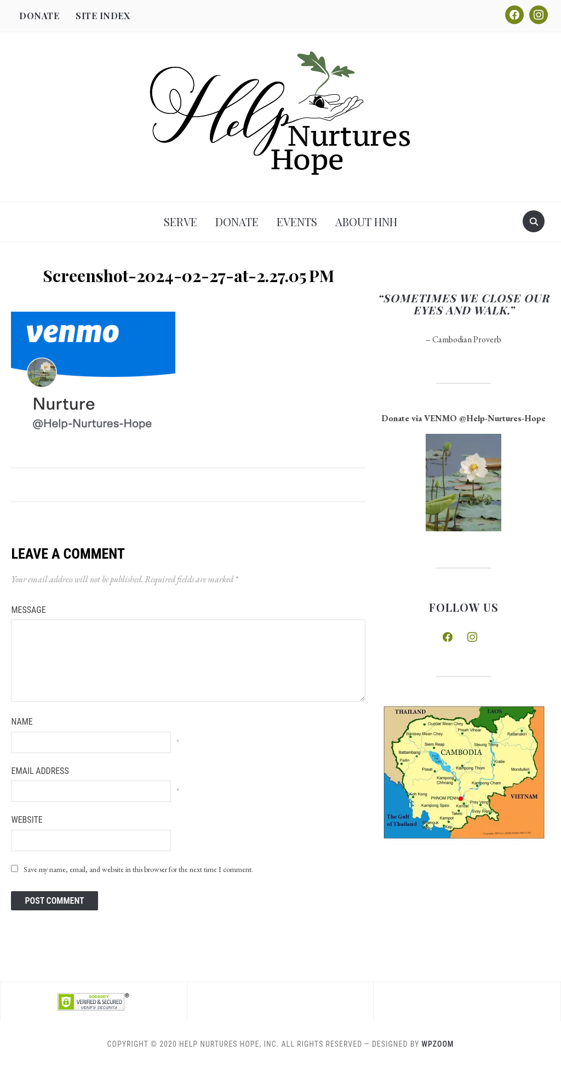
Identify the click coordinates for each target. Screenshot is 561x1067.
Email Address (39, 771)
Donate (39, 15)
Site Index (103, 15)
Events (297, 221)
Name (21, 721)
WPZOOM (438, 1044)
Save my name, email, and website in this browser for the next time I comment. (138, 869)
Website (26, 819)
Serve (180, 221)
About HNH (366, 221)
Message (28, 610)
